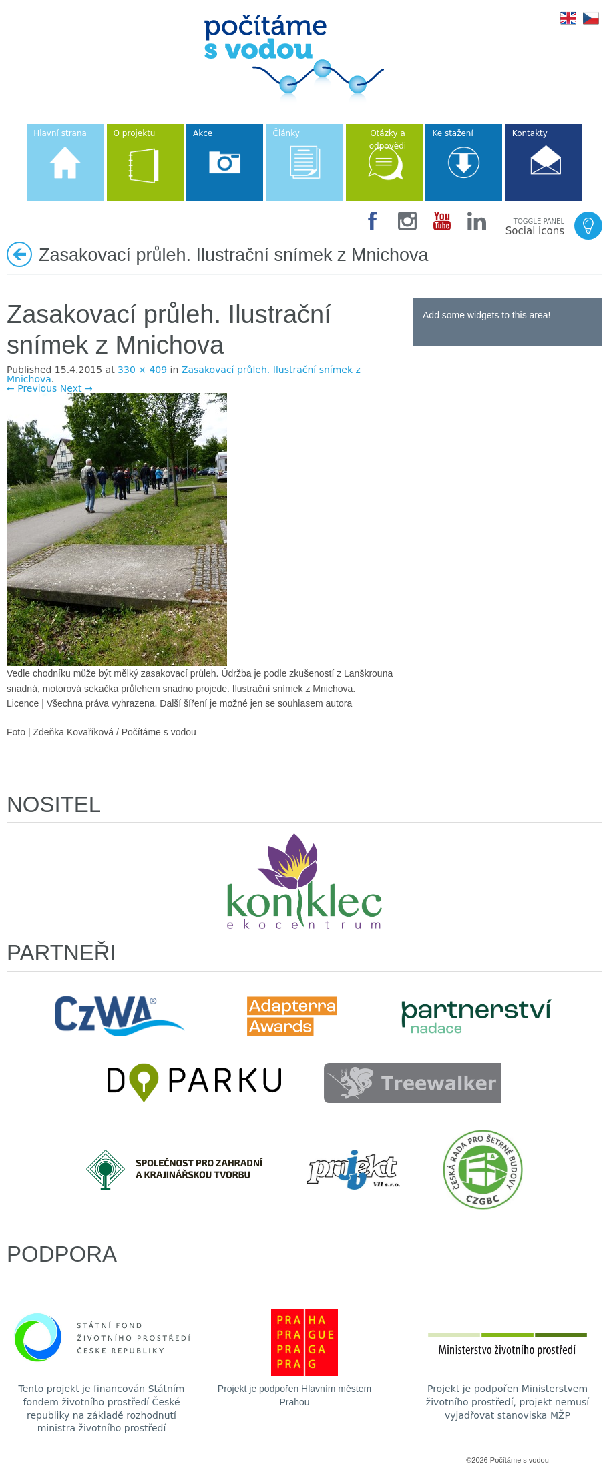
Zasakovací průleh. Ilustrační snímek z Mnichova (184, 374)
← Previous (32, 388)
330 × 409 (142, 369)
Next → (76, 388)
